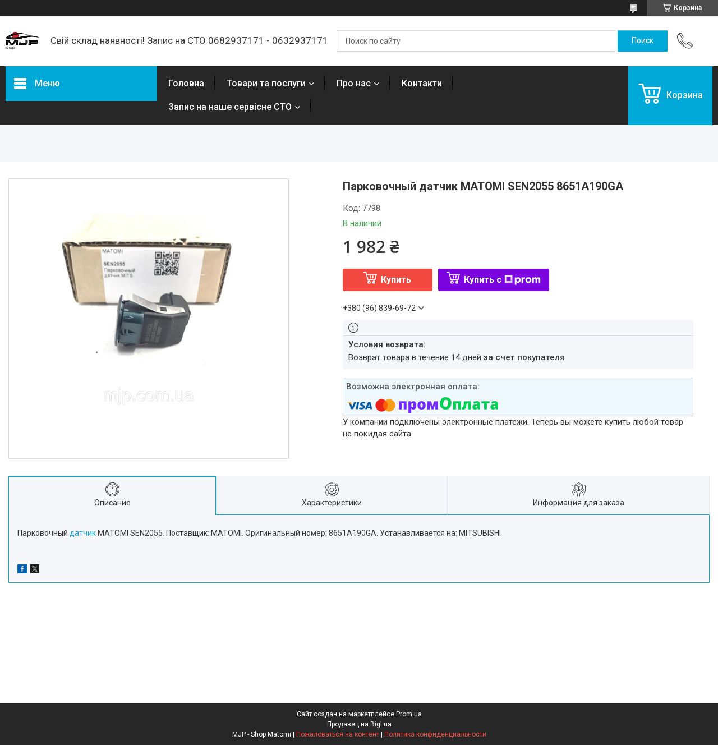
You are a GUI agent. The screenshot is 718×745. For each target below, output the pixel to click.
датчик (83, 532)
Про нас (354, 83)
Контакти (422, 83)
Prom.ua (409, 714)
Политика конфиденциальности (435, 734)
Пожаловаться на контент (337, 734)
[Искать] (643, 41)
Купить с (502, 279)
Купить (396, 279)
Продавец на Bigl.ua (359, 724)
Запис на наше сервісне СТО (230, 107)
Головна (186, 83)
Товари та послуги (266, 83)
